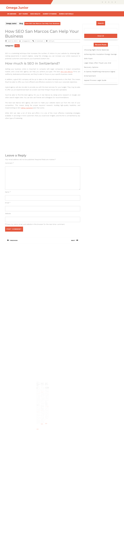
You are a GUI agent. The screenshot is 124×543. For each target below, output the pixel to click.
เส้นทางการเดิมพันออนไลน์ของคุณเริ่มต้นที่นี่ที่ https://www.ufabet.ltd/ (40, 394)
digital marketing (27, 108)
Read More (42, 415)
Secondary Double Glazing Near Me (45, 388)
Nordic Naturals (66, 14)
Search (101, 23)
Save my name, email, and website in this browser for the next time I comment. (36, 224)
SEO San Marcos (67, 72)
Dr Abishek (11, 14)
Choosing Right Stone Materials (96, 50)
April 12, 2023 (12, 41)
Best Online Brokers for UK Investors (42, 388)
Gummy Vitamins (50, 14)
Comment (9, 163)
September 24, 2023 (45, 389)
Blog (21, 23)
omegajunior (26, 41)
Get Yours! (23, 14)
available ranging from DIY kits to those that (45, 403)
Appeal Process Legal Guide (95, 80)
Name (8, 192)
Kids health (35, 14)
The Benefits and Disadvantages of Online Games (40, 388)
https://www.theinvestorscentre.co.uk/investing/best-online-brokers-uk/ (42, 393)
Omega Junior (17, 8)
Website (8, 213)
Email (7, 203)
